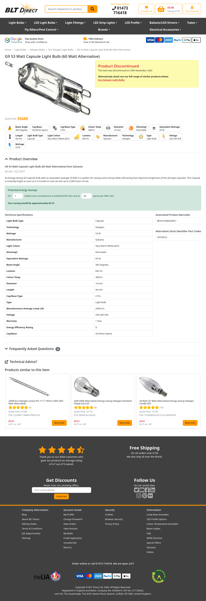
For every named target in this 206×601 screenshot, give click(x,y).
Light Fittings (74, 23)
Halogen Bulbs (37, 49)
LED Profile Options (157, 519)
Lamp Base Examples (158, 514)
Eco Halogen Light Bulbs (61, 49)
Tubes (191, 23)
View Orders (70, 523)
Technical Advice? (21, 361)
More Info (59, 422)
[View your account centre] (192, 9)
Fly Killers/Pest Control (40, 29)
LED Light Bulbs (44, 23)
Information (154, 510)
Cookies (109, 514)
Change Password (73, 519)
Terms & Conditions (32, 528)
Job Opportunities (31, 533)
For (9, 195)
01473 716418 (120, 10)
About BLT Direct (31, 519)
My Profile (69, 514)
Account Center (73, 510)
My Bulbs (68, 533)
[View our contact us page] (146, 9)
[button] (198, 401)
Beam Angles (153, 528)
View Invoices (71, 528)
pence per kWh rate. (103, 195)
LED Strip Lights (104, 23)
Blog (24, 514)
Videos (150, 552)
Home (8, 49)
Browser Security (114, 519)
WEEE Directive (154, 538)
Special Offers (154, 542)
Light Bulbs (16, 23)
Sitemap (26, 538)
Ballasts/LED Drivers (163, 23)
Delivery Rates (29, 523)
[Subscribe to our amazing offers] (61, 490)
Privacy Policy (112, 523)
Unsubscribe (70, 542)
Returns (68, 547)
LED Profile (132, 23)
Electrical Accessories (164, 29)
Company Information (35, 510)
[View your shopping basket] (168, 9)
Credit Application (73, 538)
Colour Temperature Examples (162, 523)
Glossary (151, 547)
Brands (103, 29)
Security (110, 510)
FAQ (149, 533)
